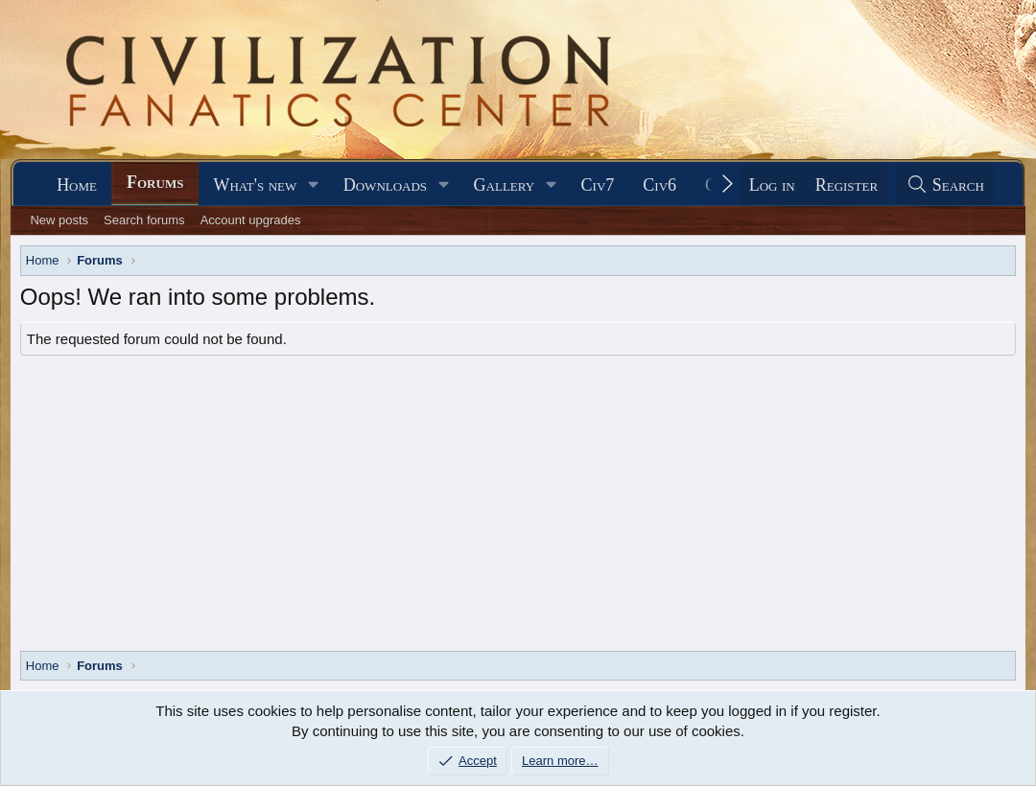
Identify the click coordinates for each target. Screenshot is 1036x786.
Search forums (144, 220)
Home (77, 185)
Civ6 (659, 185)
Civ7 (598, 185)
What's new (254, 185)
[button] (313, 185)
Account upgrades (250, 220)
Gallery (504, 185)
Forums (155, 182)
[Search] (945, 185)
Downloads (385, 185)
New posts (59, 220)
